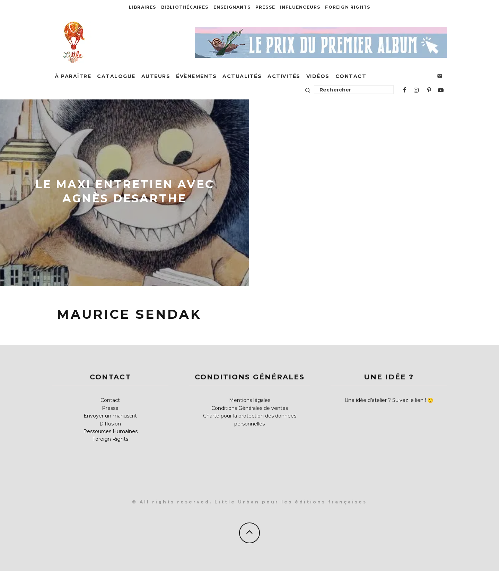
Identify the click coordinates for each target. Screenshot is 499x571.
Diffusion (110, 424)
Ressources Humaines (110, 431)
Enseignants (232, 7)
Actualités (242, 76)
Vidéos (318, 76)
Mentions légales (249, 400)
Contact (351, 76)
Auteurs (155, 76)
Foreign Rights (347, 7)
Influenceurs (300, 7)
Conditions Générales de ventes (249, 408)
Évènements (196, 76)
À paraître (73, 76)
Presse (265, 7)
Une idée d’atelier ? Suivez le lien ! (385, 400)
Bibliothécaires (185, 7)
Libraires (142, 7)
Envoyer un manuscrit (110, 416)
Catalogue (116, 76)
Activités (284, 76)
